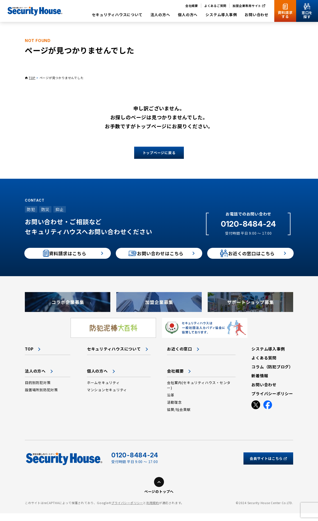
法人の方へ (35, 379)
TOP (32, 78)
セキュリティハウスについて (114, 356)
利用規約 (152, 510)
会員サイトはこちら (268, 466)
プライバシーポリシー (127, 510)
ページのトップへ (159, 499)
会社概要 (175, 379)
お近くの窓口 (179, 356)
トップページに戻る (159, 152)
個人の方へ (97, 379)
